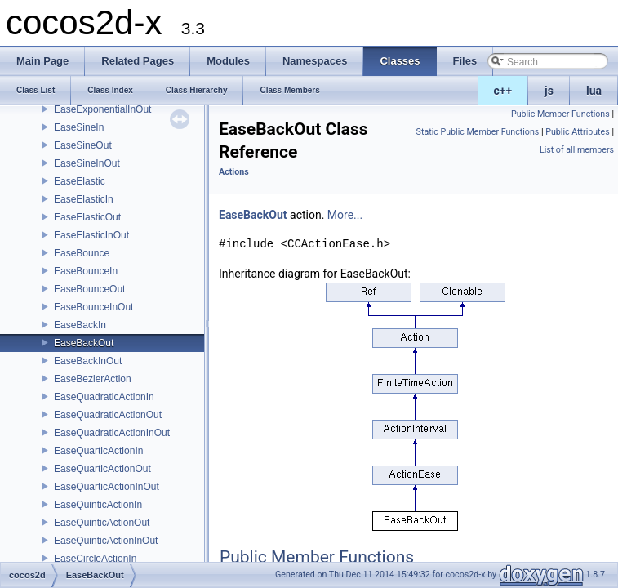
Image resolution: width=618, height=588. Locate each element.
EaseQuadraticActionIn (104, 397)
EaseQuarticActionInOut (106, 486)
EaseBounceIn (86, 271)
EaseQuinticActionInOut (106, 540)
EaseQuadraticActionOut (108, 415)
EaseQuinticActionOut (101, 522)
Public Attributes (577, 132)
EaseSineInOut (87, 163)
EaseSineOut (83, 145)
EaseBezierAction (92, 379)
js (549, 90)
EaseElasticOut (87, 217)
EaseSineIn (79, 127)
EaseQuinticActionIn (98, 504)
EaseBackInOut (88, 361)
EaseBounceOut (89, 289)
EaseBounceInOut (93, 307)
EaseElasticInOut (91, 235)
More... (344, 214)
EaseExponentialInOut (102, 109)
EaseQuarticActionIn (98, 451)
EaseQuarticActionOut (102, 468)
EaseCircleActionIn (95, 558)
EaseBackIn (80, 325)
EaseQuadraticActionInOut (112, 433)
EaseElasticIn (83, 199)
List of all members (577, 150)
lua (594, 90)
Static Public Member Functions (478, 132)
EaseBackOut (83, 343)
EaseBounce (81, 253)
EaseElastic (79, 181)
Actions (234, 172)
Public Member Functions (560, 114)
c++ (503, 90)
